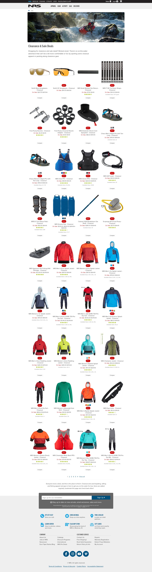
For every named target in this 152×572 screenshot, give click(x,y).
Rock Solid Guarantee (84, 542)
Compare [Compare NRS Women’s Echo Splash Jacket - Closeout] (88, 281)
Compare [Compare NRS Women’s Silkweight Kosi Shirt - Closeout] (64, 422)
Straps (49, 1)
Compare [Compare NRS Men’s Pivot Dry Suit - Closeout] (39, 422)
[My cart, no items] (122, 1)
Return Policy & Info (83, 544)
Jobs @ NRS (44, 540)
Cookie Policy (81, 566)
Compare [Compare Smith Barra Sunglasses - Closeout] (39, 98)
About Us (43, 537)
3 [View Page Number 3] (71, 477)
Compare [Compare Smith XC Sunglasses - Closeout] (64, 98)
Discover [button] (76, 6)
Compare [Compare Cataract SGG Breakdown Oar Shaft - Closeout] (88, 235)
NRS (29, 1)
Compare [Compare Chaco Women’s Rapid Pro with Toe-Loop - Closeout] (39, 188)
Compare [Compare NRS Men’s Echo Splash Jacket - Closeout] (64, 281)
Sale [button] (70, 6)
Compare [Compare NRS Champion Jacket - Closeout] (112, 375)
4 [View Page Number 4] (73, 477)
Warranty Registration (102, 540)
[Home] (28, 10)
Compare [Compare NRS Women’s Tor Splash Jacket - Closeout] (39, 328)
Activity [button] (64, 6)
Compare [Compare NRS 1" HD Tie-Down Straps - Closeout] (112, 98)
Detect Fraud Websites (102, 542)
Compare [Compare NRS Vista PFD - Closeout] (64, 188)
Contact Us (80, 537)
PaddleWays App (64, 1)
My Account (99, 544)
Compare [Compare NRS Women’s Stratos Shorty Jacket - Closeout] (39, 469)
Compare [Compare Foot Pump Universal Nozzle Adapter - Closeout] (64, 143)
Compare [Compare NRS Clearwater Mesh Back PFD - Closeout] (64, 469)
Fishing (42, 1)
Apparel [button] (53, 6)
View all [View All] (82, 477)
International (61, 542)
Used (55, 1)
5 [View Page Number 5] (75, 477)
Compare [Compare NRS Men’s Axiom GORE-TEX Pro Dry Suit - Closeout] (64, 328)
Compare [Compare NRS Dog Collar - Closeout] (112, 422)
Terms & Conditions (55, 566)
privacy (79, 506)
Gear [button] (59, 6)
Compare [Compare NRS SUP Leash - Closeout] (112, 188)
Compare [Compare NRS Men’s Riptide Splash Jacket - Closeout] (88, 422)
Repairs (97, 537)
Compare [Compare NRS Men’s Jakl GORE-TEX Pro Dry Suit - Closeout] (88, 328)
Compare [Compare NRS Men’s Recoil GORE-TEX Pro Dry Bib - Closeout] (112, 469)
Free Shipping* (82, 540)
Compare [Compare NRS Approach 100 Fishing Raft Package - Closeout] (39, 281)
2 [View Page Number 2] (69, 477)
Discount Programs (63, 540)
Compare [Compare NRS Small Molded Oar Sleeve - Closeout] (88, 98)
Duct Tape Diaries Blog (47, 544)
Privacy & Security (69, 566)
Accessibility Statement (95, 566)
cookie (83, 506)
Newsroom (43, 542)
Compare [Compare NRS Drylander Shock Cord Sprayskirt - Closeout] (88, 143)
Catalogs (60, 537)
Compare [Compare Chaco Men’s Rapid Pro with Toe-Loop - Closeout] (112, 143)
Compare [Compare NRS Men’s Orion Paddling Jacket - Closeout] (39, 375)
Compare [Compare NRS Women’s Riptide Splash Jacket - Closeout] (88, 375)
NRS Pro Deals (62, 544)
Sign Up (101, 498)
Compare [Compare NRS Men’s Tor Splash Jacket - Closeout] (112, 281)
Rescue (35, 1)
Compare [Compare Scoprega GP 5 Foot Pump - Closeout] (112, 235)
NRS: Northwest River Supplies (34, 6)
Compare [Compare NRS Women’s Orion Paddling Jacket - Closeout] (64, 375)
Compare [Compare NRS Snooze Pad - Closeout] (64, 235)
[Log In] (116, 1)
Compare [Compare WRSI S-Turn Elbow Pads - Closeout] (39, 235)
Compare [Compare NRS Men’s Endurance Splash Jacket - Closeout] (112, 328)
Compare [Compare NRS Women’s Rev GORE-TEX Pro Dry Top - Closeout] (88, 469)
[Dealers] (109, 1)
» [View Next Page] (77, 476)
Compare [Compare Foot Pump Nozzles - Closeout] (39, 143)
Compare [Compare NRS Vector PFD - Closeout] (88, 188)
